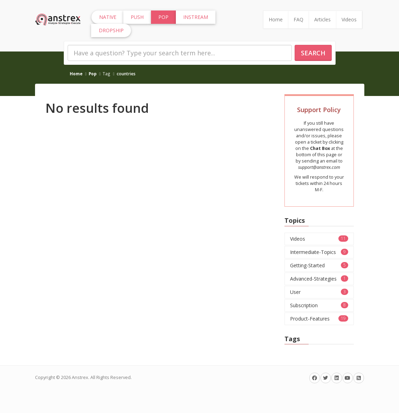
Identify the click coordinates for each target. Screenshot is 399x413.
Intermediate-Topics (319, 252)
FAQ (298, 19)
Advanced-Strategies (319, 278)
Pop (93, 73)
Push (137, 17)
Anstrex (80, 377)
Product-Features (319, 318)
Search (313, 53)
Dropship (111, 30)
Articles (322, 19)
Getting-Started (319, 265)
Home (276, 19)
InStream (195, 17)
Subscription (319, 305)
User (319, 292)
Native (107, 17)
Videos (349, 19)
